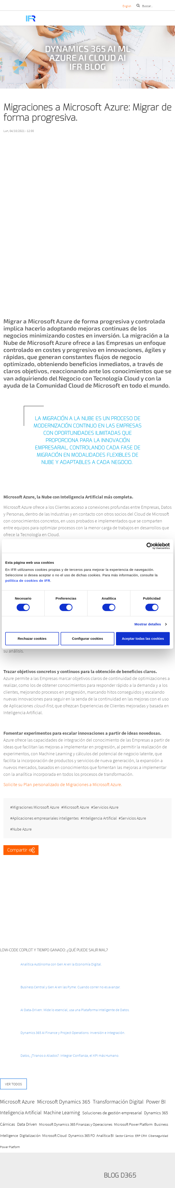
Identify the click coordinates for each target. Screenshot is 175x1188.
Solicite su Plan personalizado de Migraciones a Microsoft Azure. (62, 784)
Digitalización (30, 1135)
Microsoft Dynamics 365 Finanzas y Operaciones (75, 1124)
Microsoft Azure (76, 807)
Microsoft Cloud (54, 1135)
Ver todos (13, 1084)
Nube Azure (22, 829)
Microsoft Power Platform (133, 1124)
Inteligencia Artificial (100, 818)
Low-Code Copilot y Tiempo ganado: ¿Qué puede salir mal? (54, 950)
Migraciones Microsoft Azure (35, 807)
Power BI (156, 1101)
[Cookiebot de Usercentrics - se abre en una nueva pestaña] (150, 546)
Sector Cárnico (124, 1136)
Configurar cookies (87, 638)
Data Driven (27, 1124)
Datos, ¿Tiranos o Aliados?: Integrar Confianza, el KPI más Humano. (70, 1055)
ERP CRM (141, 1136)
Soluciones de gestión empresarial (112, 1112)
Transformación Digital (118, 1101)
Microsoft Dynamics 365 (63, 1101)
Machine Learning (62, 1112)
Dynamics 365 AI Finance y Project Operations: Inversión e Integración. (73, 1033)
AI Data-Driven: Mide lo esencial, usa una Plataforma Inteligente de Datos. (75, 1010)
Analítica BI (105, 1135)
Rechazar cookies (32, 638)
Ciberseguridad (158, 1136)
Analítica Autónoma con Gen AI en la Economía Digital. (61, 964)
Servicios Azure (105, 807)
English (127, 6)
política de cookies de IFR (27, 580)
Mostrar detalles (147, 624)
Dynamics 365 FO (81, 1135)
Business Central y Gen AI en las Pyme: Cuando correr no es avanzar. (71, 987)
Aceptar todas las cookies (143, 638)
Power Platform (10, 1147)
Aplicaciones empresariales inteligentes (45, 818)
